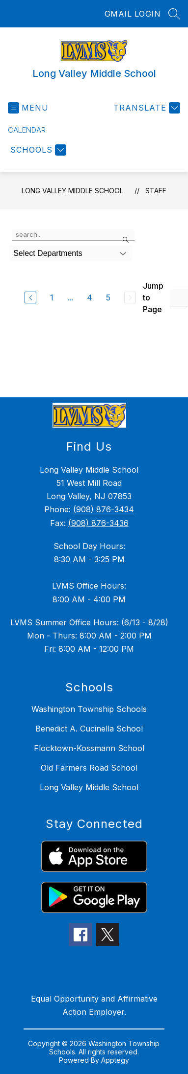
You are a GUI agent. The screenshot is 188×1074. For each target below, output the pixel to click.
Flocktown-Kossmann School (89, 748)
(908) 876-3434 (103, 509)
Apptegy (115, 1060)
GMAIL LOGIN (133, 14)
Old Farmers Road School (89, 768)
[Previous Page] (30, 297)
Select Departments (47, 253)
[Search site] (174, 14)
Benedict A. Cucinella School (89, 728)
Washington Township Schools (89, 709)
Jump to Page (153, 297)
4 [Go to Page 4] (89, 297)
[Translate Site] (145, 108)
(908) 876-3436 (98, 523)
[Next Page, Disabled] (130, 297)
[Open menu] (28, 108)
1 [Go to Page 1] (52, 297)
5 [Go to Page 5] (108, 297)
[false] (73, 235)
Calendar (27, 130)
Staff (155, 190)
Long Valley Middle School (72, 190)
